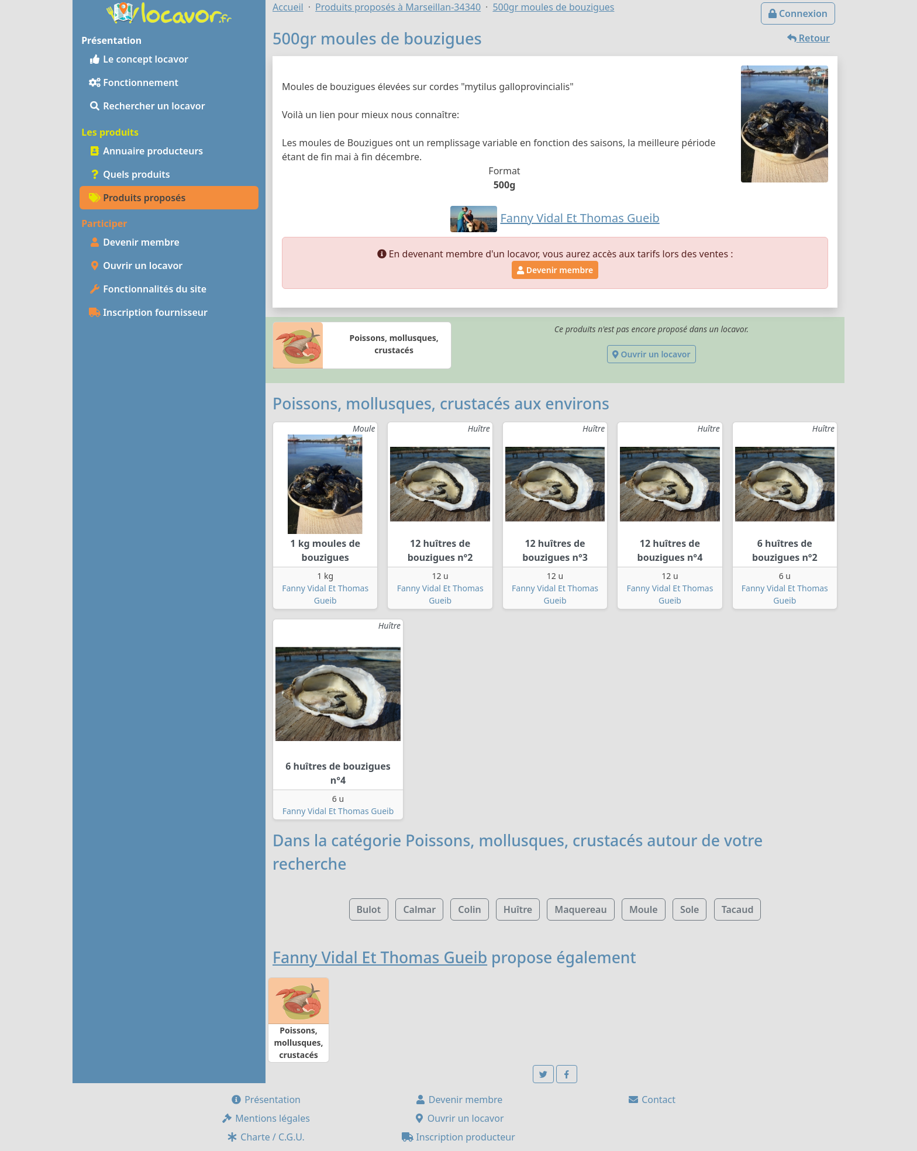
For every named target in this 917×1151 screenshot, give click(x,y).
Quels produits (129, 174)
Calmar (419, 909)
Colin (469, 909)
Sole (689, 909)
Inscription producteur (458, 1137)
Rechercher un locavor (147, 105)
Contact (651, 1099)
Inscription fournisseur (148, 312)
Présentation (265, 1099)
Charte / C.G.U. (265, 1137)
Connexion (798, 13)
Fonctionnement (133, 82)
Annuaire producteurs (146, 150)
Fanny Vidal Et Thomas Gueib (338, 810)
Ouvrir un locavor (135, 265)
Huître (518, 909)
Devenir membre (134, 242)
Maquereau (580, 909)
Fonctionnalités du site (147, 288)
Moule (643, 909)
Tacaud (738, 909)
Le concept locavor (138, 59)
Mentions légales (265, 1118)
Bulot (369, 909)
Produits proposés (137, 197)
